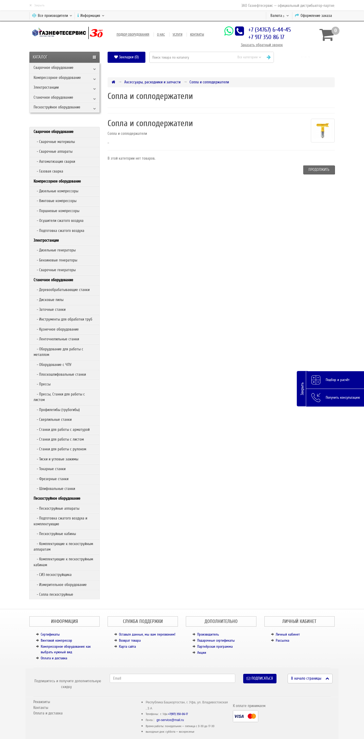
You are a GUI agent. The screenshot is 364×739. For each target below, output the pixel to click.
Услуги (177, 34)
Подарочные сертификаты (216, 640)
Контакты (197, 34)
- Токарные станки (50, 468)
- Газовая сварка (48, 171)
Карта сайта (127, 646)
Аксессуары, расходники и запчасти (152, 82)
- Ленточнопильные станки (56, 339)
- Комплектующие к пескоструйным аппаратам (63, 546)
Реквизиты (41, 701)
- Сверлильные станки (53, 419)
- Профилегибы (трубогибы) (57, 409)
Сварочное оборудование (53, 67)
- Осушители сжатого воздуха (59, 220)
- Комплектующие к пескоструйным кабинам (63, 562)
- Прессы (42, 384)
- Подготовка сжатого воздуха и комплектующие (60, 521)
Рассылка (282, 640)
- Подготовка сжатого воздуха (59, 230)
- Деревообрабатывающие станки (62, 289)
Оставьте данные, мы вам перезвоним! (147, 634)
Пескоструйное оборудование (57, 107)
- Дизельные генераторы (55, 250)
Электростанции (46, 87)
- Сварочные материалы (54, 141)
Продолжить (318, 169)
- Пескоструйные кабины (55, 533)
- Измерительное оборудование (60, 584)
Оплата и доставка (54, 658)
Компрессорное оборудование (57, 77)
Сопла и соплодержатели (209, 82)
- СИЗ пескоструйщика (53, 574)
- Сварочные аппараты (53, 151)
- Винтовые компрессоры (55, 200)
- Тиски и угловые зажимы (56, 459)
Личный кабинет (288, 634)
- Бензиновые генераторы (55, 260)
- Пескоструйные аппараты (56, 508)
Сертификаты (50, 634)
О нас (161, 34)
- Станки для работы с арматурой (62, 429)
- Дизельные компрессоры (56, 191)
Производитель (208, 634)
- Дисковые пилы (48, 299)
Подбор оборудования (133, 34)
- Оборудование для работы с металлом (58, 352)
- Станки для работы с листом (59, 439)
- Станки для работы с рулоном (60, 449)
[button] (306, 57)
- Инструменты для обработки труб (63, 319)
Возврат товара (130, 640)
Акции (201, 652)
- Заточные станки (50, 309)
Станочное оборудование (53, 97)
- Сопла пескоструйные (53, 594)
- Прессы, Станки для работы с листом (59, 397)
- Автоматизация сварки (54, 161)
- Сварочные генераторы (55, 270)
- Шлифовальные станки (54, 488)
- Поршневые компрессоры (56, 210)
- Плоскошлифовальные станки (60, 374)
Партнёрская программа (215, 646)
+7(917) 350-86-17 (178, 714)
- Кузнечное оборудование (56, 329)
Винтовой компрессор (56, 640)
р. (279, 15)
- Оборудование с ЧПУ (52, 364)
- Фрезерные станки (51, 478)
